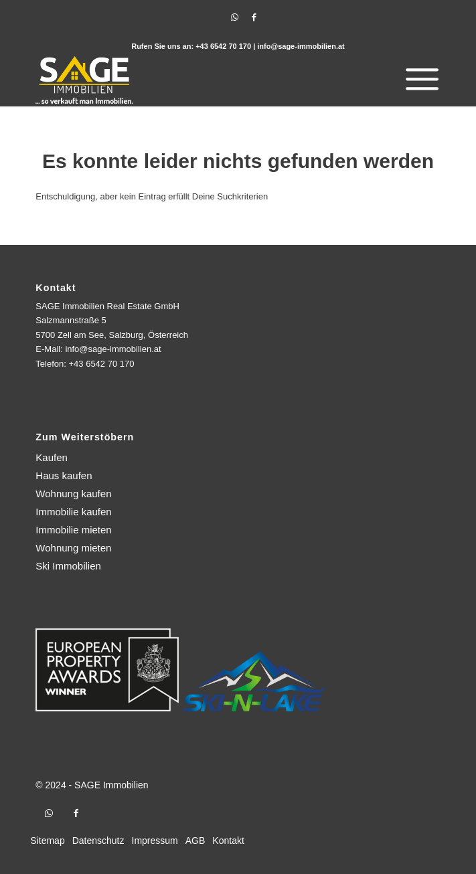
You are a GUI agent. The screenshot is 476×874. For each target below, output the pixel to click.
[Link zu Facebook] (254, 17)
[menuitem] (419, 79)
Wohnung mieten (73, 547)
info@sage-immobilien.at (301, 46)
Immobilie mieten (73, 529)
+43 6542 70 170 (223, 46)
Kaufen (51, 457)
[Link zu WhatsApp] (235, 17)
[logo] (197, 79)
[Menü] (419, 79)
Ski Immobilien (68, 566)
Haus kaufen (63, 475)
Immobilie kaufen (73, 511)
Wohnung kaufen (73, 493)
